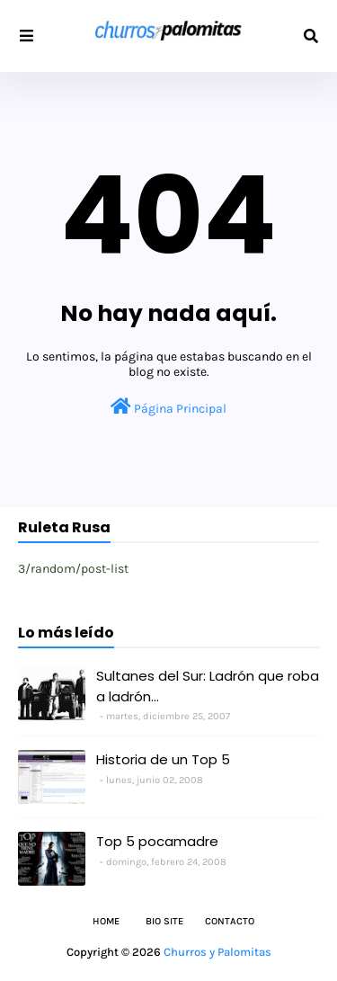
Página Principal (168, 406)
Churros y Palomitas (217, 952)
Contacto (229, 921)
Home (106, 921)
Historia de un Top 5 (163, 759)
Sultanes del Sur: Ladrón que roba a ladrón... (207, 686)
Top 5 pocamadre (157, 841)
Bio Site (164, 921)
